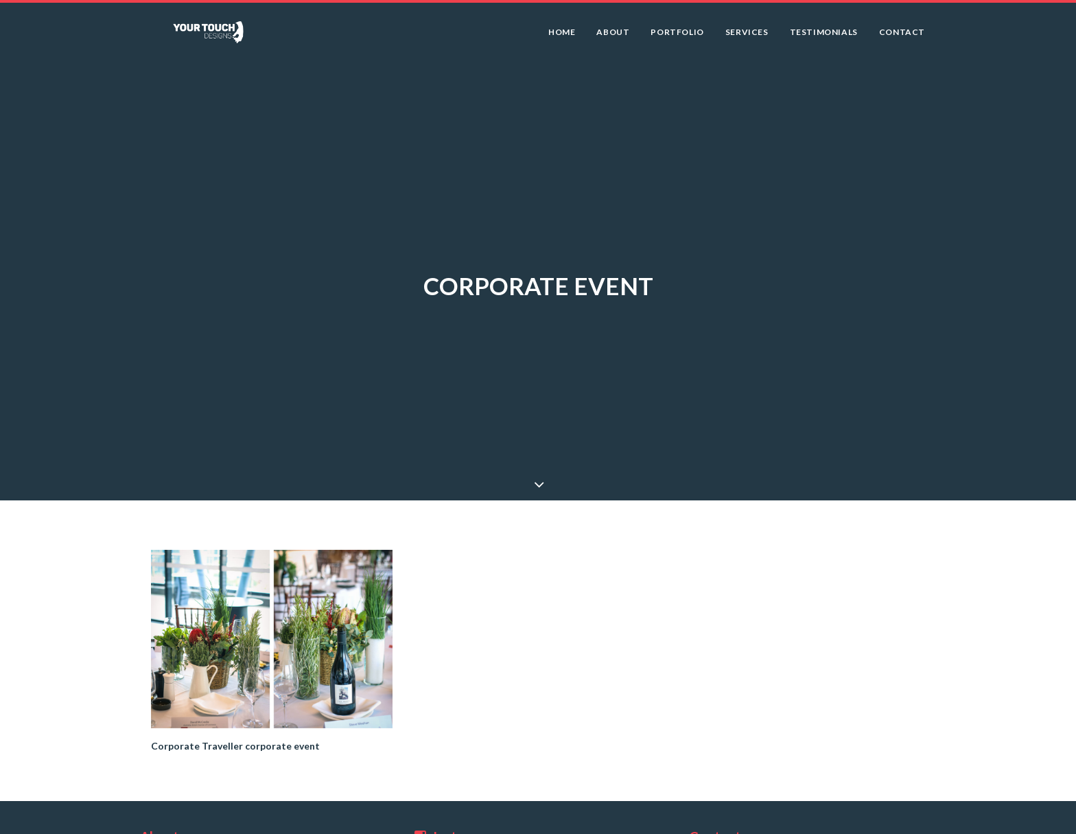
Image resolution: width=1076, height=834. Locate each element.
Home (561, 37)
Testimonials (824, 37)
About (612, 37)
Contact (902, 37)
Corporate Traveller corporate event (235, 737)
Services (747, 37)
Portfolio (677, 37)
